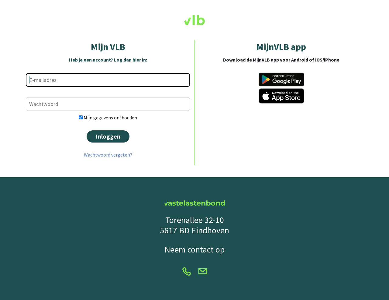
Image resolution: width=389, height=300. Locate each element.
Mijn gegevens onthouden (108, 118)
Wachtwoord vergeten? (108, 155)
